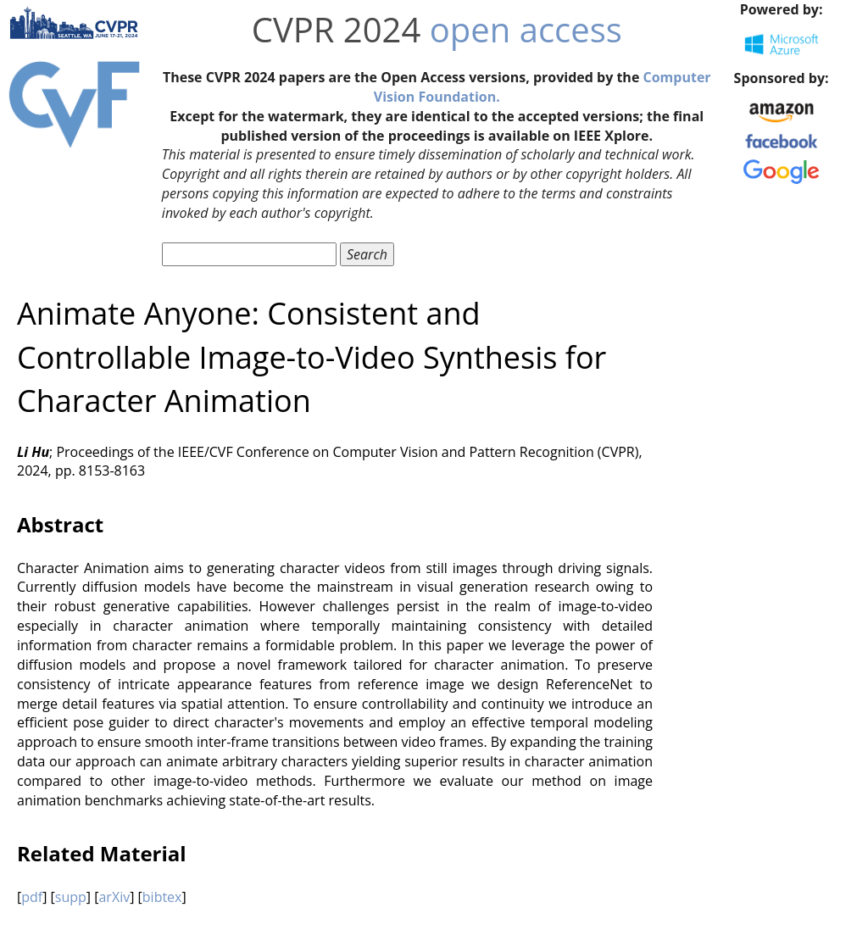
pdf (31, 897)
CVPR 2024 (336, 29)
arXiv (114, 897)
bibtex (162, 897)
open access (526, 29)
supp (70, 897)
